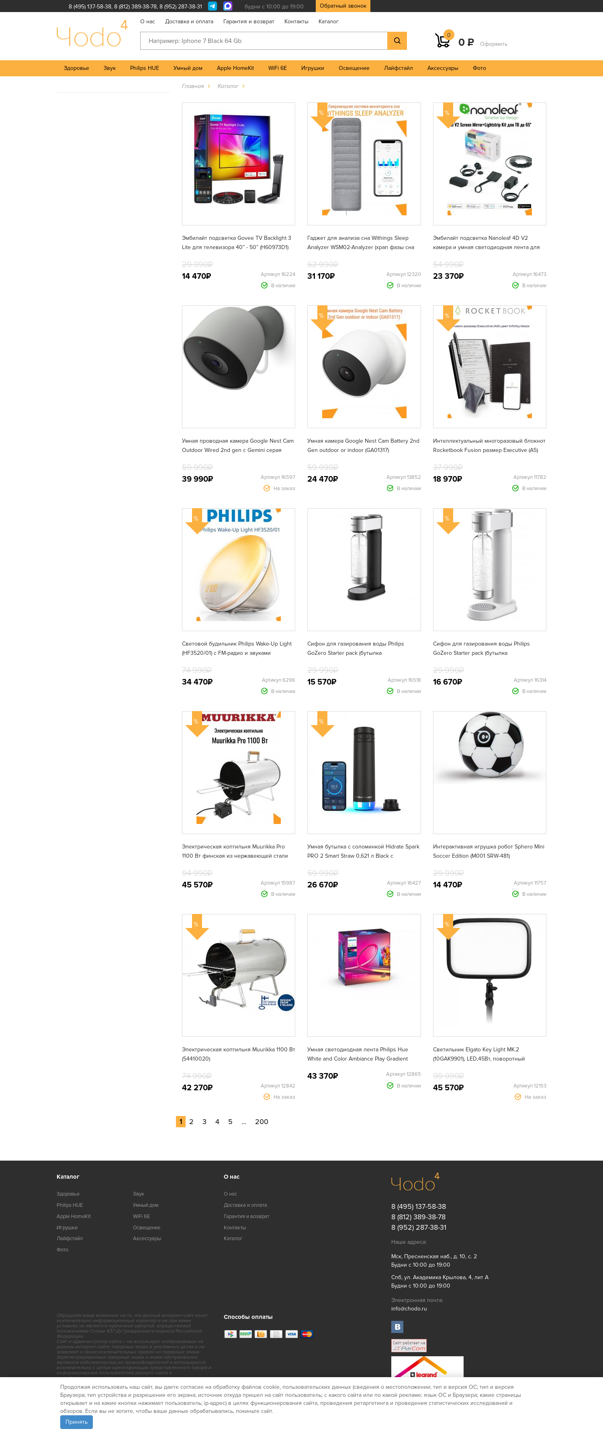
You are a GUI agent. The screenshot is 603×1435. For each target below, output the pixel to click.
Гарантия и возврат (248, 21)
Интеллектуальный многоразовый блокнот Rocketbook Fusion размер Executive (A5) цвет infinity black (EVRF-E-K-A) (489, 450)
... (243, 1121)
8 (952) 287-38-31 (180, 6)
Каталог (329, 21)
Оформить (493, 44)
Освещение (354, 68)
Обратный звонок (343, 5)
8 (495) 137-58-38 (90, 6)
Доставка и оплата (189, 21)
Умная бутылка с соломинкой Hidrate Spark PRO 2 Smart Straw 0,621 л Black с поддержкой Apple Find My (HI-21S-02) (363, 856)
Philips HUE (144, 68)
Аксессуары (442, 68)
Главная (193, 86)
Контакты (296, 21)
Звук (110, 68)
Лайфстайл (398, 68)
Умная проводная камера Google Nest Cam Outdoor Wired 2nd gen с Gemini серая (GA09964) (238, 450)
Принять (76, 1422)
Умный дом (188, 68)
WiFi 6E (277, 68)
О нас (147, 21)
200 (261, 1121)
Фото (479, 68)
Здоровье (76, 68)
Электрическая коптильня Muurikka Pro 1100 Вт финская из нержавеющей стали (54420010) (235, 856)
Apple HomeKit (235, 68)
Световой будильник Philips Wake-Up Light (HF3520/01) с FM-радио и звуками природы (237, 653)
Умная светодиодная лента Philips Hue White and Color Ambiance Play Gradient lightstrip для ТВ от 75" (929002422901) (357, 1058)
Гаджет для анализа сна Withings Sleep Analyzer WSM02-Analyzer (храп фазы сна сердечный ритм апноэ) (360, 247)
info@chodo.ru (409, 1308)
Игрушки (312, 68)
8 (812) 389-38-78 (135, 6)
